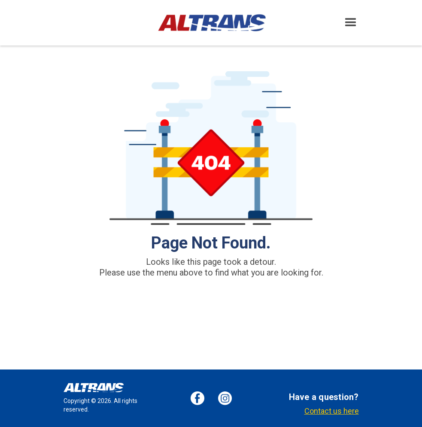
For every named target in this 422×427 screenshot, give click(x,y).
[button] (350, 22)
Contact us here (331, 411)
